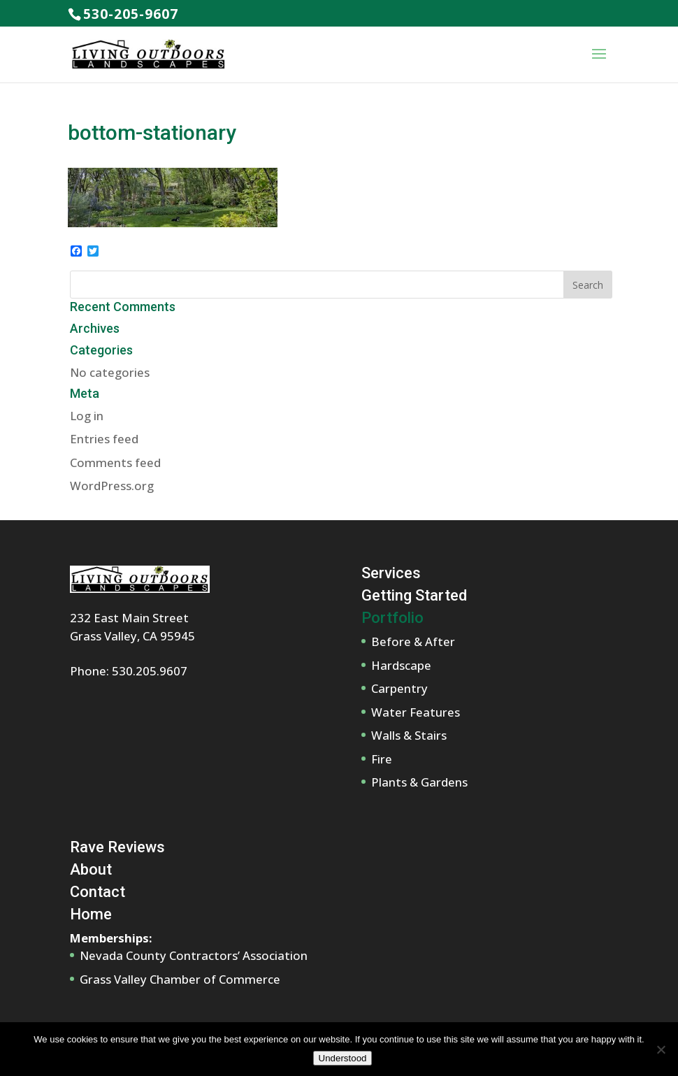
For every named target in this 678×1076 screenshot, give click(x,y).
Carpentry (399, 688)
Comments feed (115, 462)
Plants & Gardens (419, 782)
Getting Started (414, 595)
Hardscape (401, 665)
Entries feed (104, 439)
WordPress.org (112, 486)
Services (391, 573)
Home (91, 914)
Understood (343, 1058)
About (91, 869)
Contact (97, 892)
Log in (86, 416)
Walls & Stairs (409, 735)
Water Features (415, 712)
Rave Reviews (117, 847)
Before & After (413, 641)
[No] (661, 1049)
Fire (381, 759)
